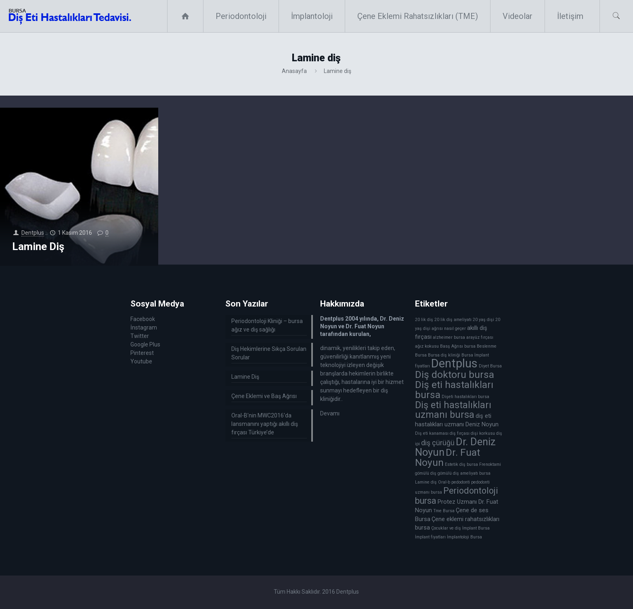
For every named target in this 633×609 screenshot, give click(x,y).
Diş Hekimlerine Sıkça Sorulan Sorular (268, 353)
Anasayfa (294, 71)
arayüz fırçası (479, 337)
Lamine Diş (38, 246)
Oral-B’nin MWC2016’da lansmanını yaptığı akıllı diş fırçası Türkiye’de (264, 424)
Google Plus (145, 344)
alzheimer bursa (449, 337)
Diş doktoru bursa (454, 374)
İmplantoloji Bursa (464, 537)
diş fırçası (460, 433)
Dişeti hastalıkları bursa (465, 396)
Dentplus (32, 232)
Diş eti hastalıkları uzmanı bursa (453, 409)
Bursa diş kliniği (444, 355)
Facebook (142, 319)
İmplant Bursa (476, 528)
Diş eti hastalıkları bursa (454, 389)
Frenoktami (490, 464)
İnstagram (143, 327)
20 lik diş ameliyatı (453, 319)
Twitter (139, 336)
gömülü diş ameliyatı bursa (464, 473)
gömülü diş (425, 473)
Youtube (141, 361)
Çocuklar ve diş (446, 528)
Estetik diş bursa (461, 464)
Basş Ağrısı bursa (458, 346)
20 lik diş (424, 319)
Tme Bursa (444, 510)
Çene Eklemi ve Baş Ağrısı (264, 396)
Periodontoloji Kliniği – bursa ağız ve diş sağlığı (267, 325)
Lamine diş (426, 482)
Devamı (330, 413)
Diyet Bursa (490, 366)
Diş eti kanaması (432, 433)
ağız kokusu (427, 346)
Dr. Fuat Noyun (447, 457)
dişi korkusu (483, 433)
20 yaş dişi (483, 319)
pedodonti (460, 482)
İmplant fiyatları (430, 537)
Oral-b (444, 482)
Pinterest (142, 353)
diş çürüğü (438, 443)
